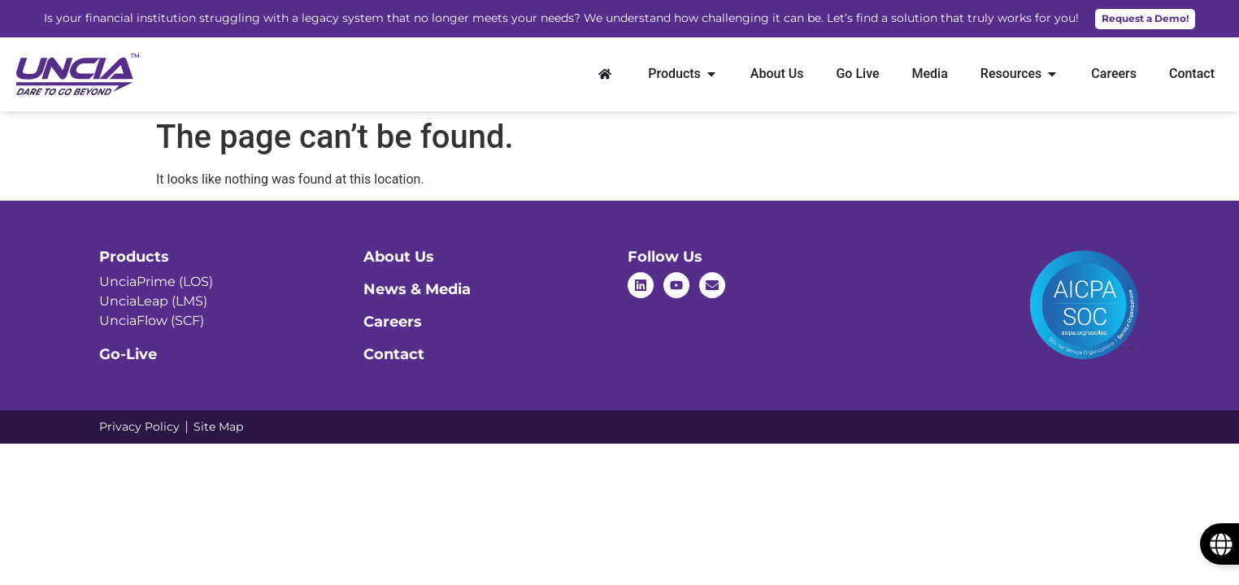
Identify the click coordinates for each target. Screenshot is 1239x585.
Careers (392, 322)
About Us (398, 257)
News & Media (417, 289)
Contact (393, 354)
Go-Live (128, 354)
